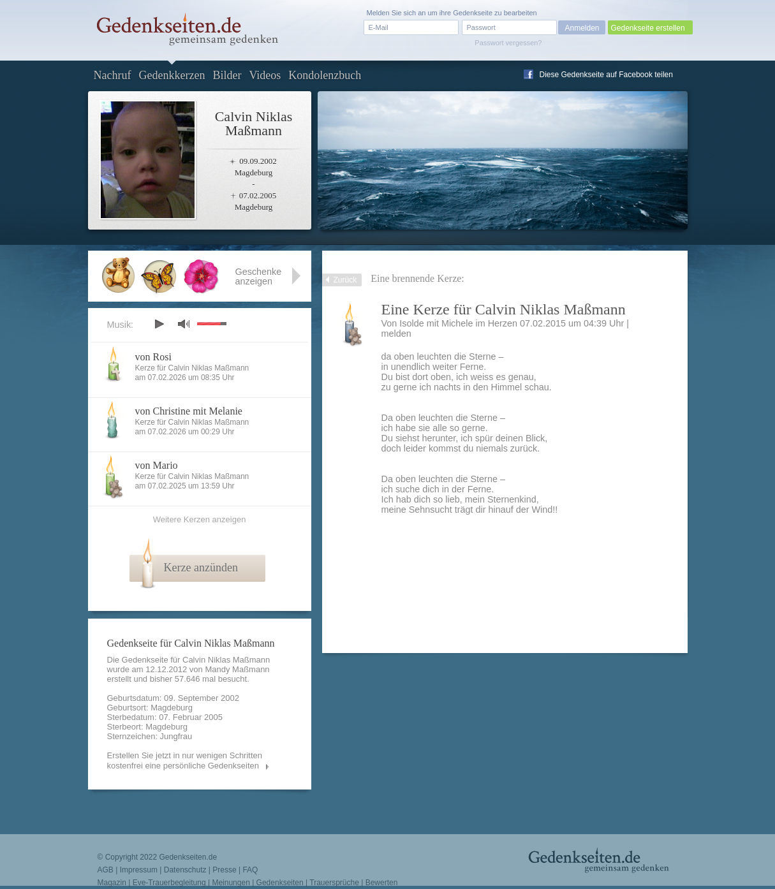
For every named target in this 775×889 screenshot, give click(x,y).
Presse (224, 869)
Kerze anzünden (201, 567)
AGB (106, 869)
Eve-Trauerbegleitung (169, 882)
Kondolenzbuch (324, 75)
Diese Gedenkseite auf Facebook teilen (606, 74)
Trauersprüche (334, 882)
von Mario (156, 465)
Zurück (345, 280)
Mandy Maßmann (237, 669)
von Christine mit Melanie (188, 411)
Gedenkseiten (280, 882)
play (159, 324)
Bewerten (381, 882)
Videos (265, 75)
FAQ (250, 869)
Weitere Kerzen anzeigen (199, 519)
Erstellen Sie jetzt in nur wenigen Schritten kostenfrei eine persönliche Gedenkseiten (185, 760)
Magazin (112, 882)
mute (183, 323)
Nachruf (112, 75)
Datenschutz (185, 869)
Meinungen (230, 882)
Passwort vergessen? (508, 43)
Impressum (139, 869)
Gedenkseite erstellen (648, 28)
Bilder (226, 75)
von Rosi (153, 356)
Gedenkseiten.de (188, 857)
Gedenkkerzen (171, 75)
